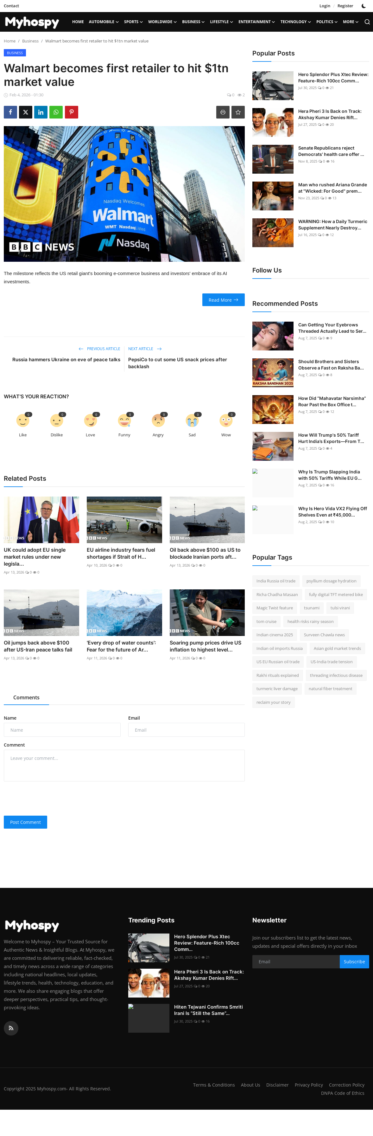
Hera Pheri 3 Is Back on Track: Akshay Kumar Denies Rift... (330, 114)
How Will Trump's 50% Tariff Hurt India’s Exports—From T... (331, 438)
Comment (14, 745)
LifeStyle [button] (222, 22)
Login (324, 6)
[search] (367, 22)
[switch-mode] (364, 6)
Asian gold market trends (337, 648)
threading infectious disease (336, 675)
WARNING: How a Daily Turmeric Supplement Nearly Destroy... (332, 224)
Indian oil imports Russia (279, 648)
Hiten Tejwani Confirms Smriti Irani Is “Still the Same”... (208, 1010)
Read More (223, 300)
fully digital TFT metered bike (336, 594)
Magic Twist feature (274, 608)
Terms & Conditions (251, 1084)
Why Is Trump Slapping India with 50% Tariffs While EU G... (330, 475)
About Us (289, 1084)
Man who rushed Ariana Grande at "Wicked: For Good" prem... (332, 188)
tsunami (311, 608)
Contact (11, 6)
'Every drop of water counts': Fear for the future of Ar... (121, 646)
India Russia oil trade (275, 581)
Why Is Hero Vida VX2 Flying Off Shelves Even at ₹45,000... (332, 511)
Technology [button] (296, 22)
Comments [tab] (26, 697)
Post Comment (25, 822)
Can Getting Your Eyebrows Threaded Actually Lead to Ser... (332, 328)
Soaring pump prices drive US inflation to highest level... (205, 646)
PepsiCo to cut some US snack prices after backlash (177, 362)
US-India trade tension (332, 661)
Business (30, 41)
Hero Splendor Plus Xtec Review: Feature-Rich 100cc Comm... (333, 77)
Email (134, 718)
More (351, 22)
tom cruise (266, 621)
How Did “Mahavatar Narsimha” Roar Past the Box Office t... (332, 401)
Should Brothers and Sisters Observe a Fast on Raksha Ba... (331, 364)
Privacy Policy (349, 1084)
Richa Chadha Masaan (277, 594)
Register (345, 6)
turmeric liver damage (277, 688)
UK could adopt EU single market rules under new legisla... (35, 557)
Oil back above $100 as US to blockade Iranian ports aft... (205, 553)
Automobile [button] (104, 22)
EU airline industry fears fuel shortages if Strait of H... (121, 553)
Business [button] (193, 22)
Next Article (145, 348)
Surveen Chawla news (324, 635)
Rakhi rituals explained (277, 675)
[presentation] (52, 798)
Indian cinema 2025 (274, 635)
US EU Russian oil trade (278, 661)
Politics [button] (327, 22)
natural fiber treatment (330, 688)
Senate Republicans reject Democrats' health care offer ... (331, 151)
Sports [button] (133, 22)
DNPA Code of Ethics (342, 1093)
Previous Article (99, 348)
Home (78, 21)
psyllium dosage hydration (332, 581)
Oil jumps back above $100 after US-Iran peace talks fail (38, 646)
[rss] (11, 1028)
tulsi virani (340, 608)
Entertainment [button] (256, 22)
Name (10, 718)
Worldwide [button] (162, 22)
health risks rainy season (311, 621)
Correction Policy (295, 1093)
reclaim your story (273, 702)
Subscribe (354, 962)
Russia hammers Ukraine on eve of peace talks (66, 359)
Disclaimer (316, 1084)
